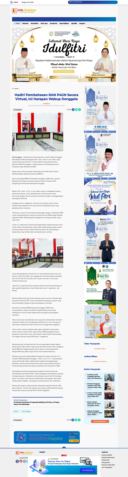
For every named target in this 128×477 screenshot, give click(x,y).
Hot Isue (45, 23)
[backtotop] (64, 448)
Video (18, 23)
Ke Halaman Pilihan (100, 361)
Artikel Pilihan (90, 356)
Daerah (25, 23)
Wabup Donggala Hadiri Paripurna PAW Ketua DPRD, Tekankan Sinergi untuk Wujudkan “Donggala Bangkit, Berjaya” (94, 413)
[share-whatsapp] (79, 109)
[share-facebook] (73, 109)
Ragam (82, 23)
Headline (35, 23)
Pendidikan (65, 23)
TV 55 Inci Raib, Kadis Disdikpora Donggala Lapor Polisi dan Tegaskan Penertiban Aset (94, 394)
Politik (74, 23)
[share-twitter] (76, 109)
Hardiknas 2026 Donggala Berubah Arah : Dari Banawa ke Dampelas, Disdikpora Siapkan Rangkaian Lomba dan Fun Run (94, 376)
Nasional (54, 23)
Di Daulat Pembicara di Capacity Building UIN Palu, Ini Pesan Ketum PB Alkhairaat (36, 403)
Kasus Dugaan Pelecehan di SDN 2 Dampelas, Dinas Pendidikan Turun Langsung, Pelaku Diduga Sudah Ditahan (95, 403)
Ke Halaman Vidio (100, 348)
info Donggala (26, 411)
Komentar (18, 109)
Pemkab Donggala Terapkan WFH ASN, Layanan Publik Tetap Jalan (94, 385)
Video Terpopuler (92, 344)
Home (16, 2)
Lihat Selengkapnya (100, 421)
